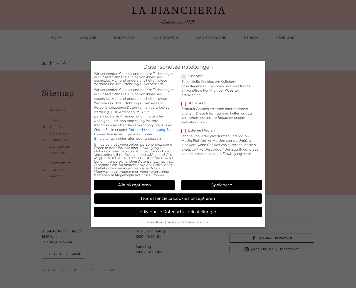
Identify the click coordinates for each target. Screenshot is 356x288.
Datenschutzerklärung (147, 132)
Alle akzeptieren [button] (134, 188)
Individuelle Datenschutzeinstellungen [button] (178, 214)
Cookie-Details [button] (156, 225)
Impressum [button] (202, 225)
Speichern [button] (221, 188)
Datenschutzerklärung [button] (180, 225)
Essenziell (194, 79)
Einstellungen (105, 141)
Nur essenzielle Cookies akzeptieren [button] (178, 201)
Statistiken (195, 106)
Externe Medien (200, 133)
